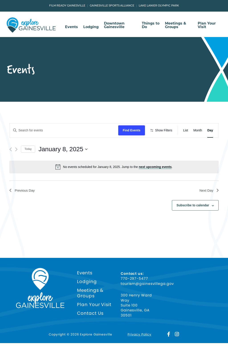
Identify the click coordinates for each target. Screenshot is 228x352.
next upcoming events (155, 180)
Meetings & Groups (175, 25)
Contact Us (90, 322)
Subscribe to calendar (193, 219)
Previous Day (22, 203)
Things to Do (150, 25)
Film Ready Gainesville (67, 5)
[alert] (114, 180)
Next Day (209, 203)
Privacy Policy (139, 343)
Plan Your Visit (207, 25)
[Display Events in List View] (185, 130)
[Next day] (16, 162)
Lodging (91, 27)
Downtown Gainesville (114, 25)
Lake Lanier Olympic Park (159, 5)
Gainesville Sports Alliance (112, 5)
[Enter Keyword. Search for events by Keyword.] (65, 130)
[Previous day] (10, 162)
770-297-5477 (134, 287)
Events (71, 27)
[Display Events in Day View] (210, 130)
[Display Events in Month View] (197, 130)
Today (28, 162)
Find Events (133, 130)
